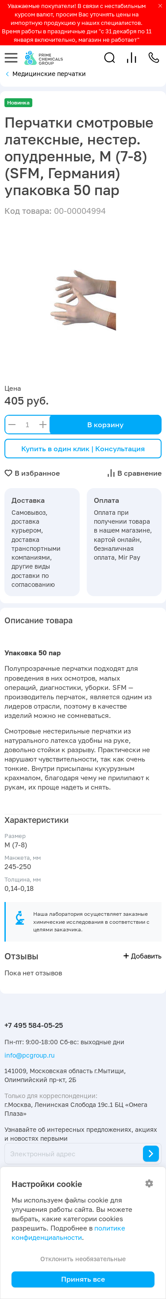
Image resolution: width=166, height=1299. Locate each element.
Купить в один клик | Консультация (83, 448)
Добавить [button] (143, 956)
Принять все (83, 1279)
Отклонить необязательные (83, 1259)
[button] (109, 57)
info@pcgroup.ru (29, 1055)
